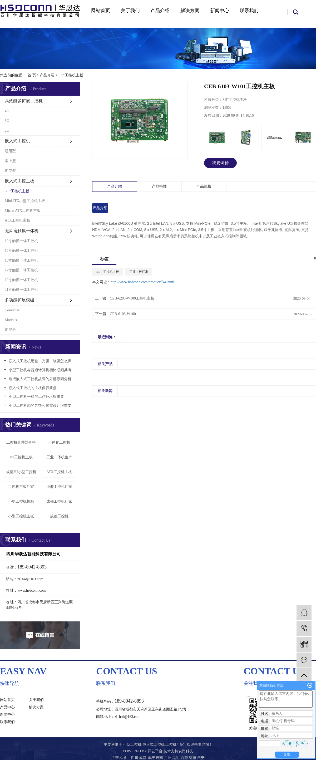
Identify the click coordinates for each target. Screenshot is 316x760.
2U (7, 131)
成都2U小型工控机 (21, 472)
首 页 (32, 75)
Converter (12, 310)
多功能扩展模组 (19, 300)
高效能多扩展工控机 (24, 101)
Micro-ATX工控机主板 (23, 211)
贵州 (168, 758)
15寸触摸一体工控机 (21, 260)
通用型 (10, 151)
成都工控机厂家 (59, 501)
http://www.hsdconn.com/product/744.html (142, 282)
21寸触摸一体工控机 (21, 290)
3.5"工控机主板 (70, 75)
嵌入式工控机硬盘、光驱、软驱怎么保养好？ (42, 361)
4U (7, 111)
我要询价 (220, 162)
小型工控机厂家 (59, 487)
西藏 (185, 758)
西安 (201, 758)
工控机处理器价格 (21, 442)
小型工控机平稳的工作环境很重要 (36, 397)
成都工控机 (59, 516)
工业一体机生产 (59, 457)
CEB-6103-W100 (123, 314)
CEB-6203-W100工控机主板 (132, 298)
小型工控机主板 (21, 516)
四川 (135, 758)
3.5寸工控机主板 (107, 272)
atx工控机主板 (21, 457)
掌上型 (10, 161)
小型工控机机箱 (21, 501)
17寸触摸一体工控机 (21, 270)
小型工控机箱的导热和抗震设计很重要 (39, 406)
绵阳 (193, 758)
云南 (160, 758)
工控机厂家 (174, 745)
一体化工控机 (59, 442)
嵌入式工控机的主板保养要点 (32, 388)
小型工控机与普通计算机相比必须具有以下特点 (42, 370)
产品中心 (7, 707)
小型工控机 (132, 745)
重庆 (151, 758)
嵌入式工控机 (17, 141)
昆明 (176, 758)
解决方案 (189, 10)
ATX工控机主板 (17, 220)
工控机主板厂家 (21, 487)
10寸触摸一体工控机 (21, 241)
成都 (143, 758)
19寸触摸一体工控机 (21, 280)
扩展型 (10, 171)
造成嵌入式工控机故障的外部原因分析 (39, 379)
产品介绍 (160, 10)
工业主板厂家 (138, 272)
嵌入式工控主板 (19, 181)
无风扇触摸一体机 (21, 230)
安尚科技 (185, 751)
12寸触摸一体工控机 (21, 251)
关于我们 (130, 10)
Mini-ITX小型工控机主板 (25, 201)
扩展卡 (10, 330)
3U (7, 121)
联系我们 (249, 10)
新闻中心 (219, 10)
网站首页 (100, 10)
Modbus (11, 320)
